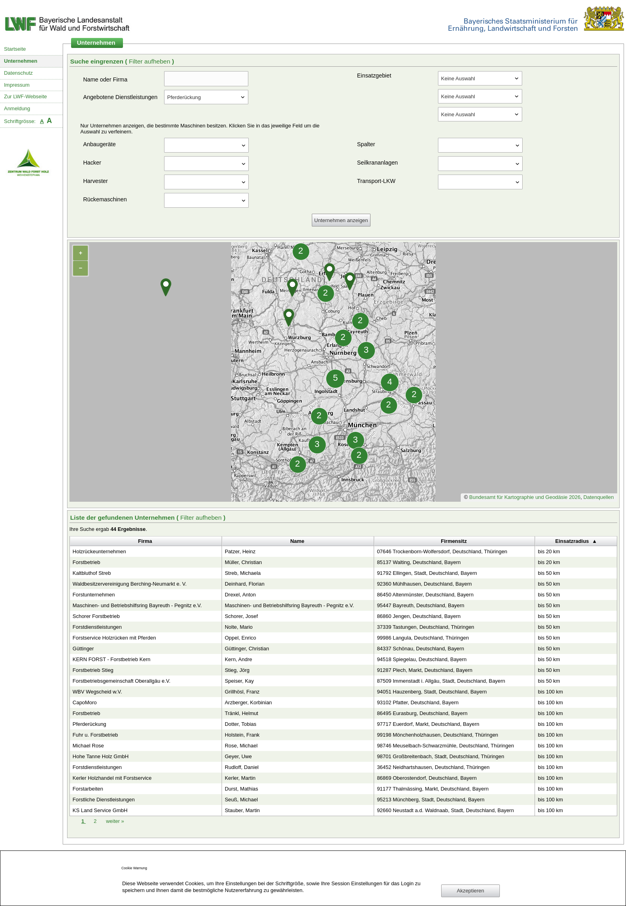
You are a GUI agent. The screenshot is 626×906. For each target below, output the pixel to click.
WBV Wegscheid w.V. (97, 692)
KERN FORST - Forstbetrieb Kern (112, 659)
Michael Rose (88, 746)
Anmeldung (17, 108)
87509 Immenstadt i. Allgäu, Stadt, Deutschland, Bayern (441, 681)
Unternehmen (21, 61)
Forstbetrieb (86, 562)
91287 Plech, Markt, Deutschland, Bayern (424, 670)
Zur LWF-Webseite (25, 96)
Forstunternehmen (94, 595)
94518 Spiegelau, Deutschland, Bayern (422, 659)
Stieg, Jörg (237, 670)
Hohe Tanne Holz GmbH (101, 756)
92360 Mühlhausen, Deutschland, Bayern (424, 584)
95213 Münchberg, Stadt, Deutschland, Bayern (430, 800)
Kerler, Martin (240, 778)
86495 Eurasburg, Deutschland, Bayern (422, 713)
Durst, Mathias (241, 789)
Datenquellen (598, 497)
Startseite (15, 49)
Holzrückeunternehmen (99, 551)
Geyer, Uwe (238, 756)
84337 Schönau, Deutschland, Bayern (420, 649)
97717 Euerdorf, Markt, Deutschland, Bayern (428, 724)
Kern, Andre (238, 659)
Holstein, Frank (242, 735)
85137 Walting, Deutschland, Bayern (419, 562)
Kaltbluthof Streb (92, 573)
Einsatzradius (572, 541)
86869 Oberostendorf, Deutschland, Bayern (427, 778)
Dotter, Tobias (240, 724)
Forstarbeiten (88, 789)
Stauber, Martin (242, 810)
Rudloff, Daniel (242, 767)
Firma (145, 541)
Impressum (17, 85)
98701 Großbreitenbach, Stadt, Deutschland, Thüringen (440, 756)
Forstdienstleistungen (97, 627)
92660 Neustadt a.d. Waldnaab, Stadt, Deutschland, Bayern (445, 810)
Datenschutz (18, 73)
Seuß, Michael (241, 800)
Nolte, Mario (239, 627)
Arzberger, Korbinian (248, 702)
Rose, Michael (241, 746)
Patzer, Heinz (240, 551)
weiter (115, 821)
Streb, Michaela (243, 573)
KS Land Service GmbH (100, 810)
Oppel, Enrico (240, 638)
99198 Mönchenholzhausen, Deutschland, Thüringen (437, 735)
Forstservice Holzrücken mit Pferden (114, 638)
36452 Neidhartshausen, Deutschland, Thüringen (433, 767)
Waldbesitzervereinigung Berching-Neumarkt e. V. (130, 584)
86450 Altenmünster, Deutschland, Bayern (425, 595)
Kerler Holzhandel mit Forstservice (112, 778)
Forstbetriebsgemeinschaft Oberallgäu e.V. (121, 681)
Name (297, 541)
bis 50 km (549, 573)
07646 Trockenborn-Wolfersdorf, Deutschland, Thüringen (442, 551)
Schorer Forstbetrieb (96, 616)
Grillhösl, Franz (242, 692)
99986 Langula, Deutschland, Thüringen (423, 638)
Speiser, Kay (239, 681)
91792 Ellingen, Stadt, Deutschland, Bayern (427, 573)
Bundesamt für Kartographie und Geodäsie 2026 (524, 497)
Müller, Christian (243, 562)
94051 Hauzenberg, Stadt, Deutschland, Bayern (432, 692)
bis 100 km (550, 692)
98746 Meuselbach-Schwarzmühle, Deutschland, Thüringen (445, 746)
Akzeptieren (470, 891)
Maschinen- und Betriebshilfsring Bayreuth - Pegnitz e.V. (137, 605)
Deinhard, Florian (244, 584)
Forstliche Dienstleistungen (104, 800)
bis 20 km (549, 551)
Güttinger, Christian (247, 649)
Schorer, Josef (241, 616)
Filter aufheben (150, 61)
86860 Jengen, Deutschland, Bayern (419, 616)
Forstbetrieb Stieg (93, 670)
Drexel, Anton (240, 595)
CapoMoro (85, 702)
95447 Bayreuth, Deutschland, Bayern (420, 605)
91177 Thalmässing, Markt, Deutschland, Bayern (433, 789)
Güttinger (83, 649)
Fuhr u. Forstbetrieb (95, 735)
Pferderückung (89, 724)
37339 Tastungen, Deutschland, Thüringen (425, 627)
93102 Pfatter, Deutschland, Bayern (418, 702)
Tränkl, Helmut (241, 713)
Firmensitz (454, 541)
